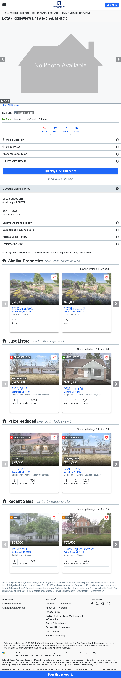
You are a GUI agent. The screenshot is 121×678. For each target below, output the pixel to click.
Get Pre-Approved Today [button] (17, 222)
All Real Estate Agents (13, 607)
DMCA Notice (53, 631)
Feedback (51, 604)
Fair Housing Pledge (56, 635)
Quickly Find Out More (60, 171)
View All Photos (10, 105)
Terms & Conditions (56, 623)
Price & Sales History (14, 236)
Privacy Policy (53, 612)
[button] (112, 5)
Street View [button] (11, 146)
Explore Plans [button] (55, 655)
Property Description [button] (14, 154)
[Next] (116, 304)
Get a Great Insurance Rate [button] (18, 229)
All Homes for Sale (12, 603)
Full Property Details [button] (14, 161)
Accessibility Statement (58, 627)
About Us (50, 607)
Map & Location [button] (13, 139)
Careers (63, 607)
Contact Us (65, 603)
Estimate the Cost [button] (12, 243)
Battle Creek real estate (28, 591)
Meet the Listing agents (16, 188)
